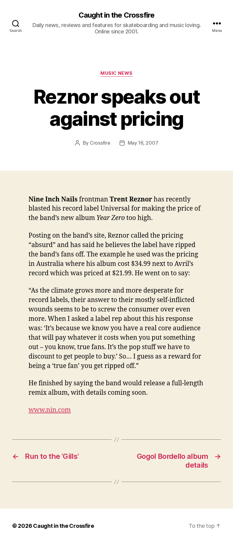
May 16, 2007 (143, 143)
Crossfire (100, 143)
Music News (116, 73)
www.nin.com (50, 410)
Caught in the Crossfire (116, 15)
